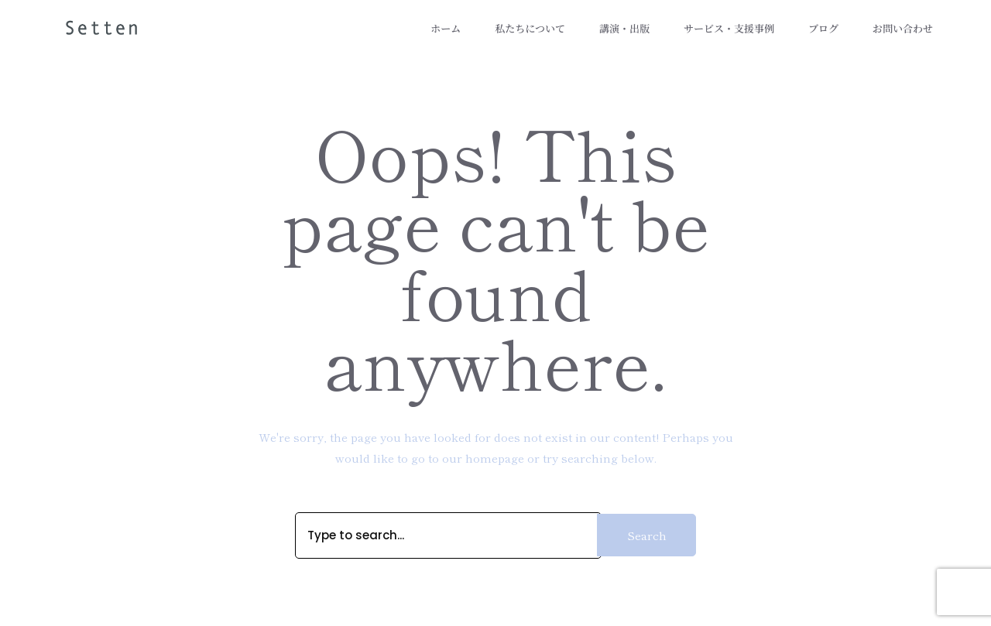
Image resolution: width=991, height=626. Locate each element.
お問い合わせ (903, 29)
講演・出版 (624, 29)
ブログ (823, 29)
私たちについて (530, 29)
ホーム (445, 29)
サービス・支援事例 (729, 29)
